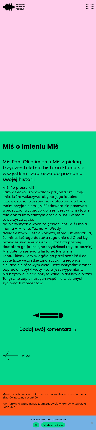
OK (35, 425)
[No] (91, 422)
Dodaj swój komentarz (45, 329)
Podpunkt (9, 407)
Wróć (26, 356)
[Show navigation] (89, 7)
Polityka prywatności (53, 425)
